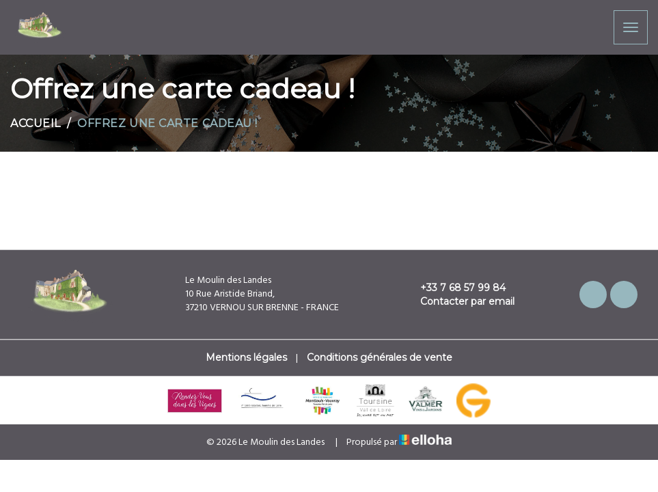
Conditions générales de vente (379, 357)
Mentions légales (246, 357)
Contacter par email (460, 301)
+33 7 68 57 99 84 (455, 288)
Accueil (35, 123)
